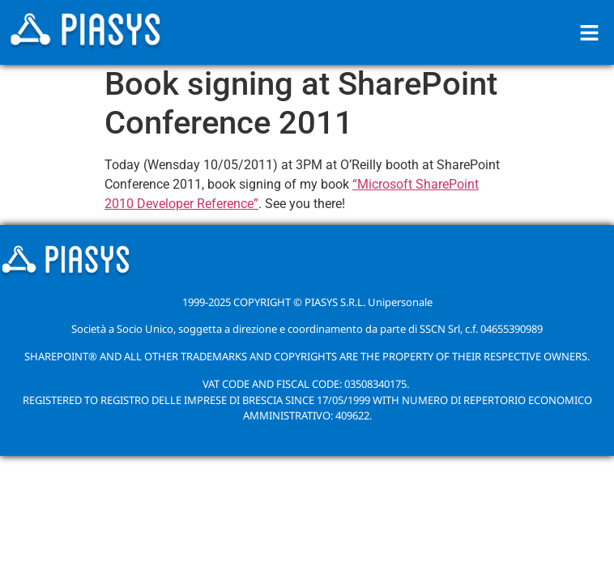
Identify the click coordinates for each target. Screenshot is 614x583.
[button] (589, 32)
